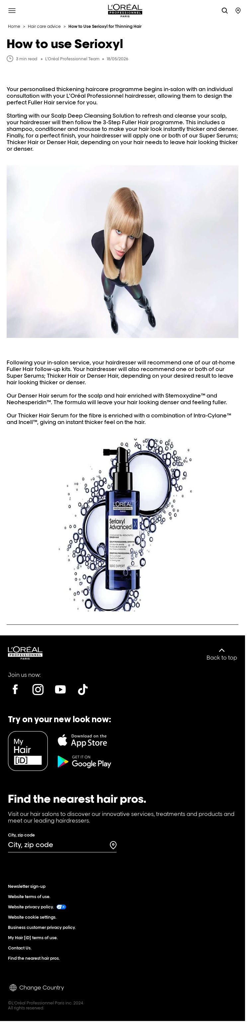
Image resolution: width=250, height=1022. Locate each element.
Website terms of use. (30, 896)
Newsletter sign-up (28, 886)
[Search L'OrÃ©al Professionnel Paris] (224, 10)
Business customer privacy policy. (43, 927)
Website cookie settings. (33, 917)
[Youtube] (60, 689)
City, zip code (21, 835)
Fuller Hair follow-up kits (38, 369)
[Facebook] (15, 689)
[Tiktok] (83, 689)
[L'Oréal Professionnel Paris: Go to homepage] (125, 10)
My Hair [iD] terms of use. (34, 937)
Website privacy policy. (37, 906)
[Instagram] (38, 689)
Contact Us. (21, 947)
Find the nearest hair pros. (35, 958)
